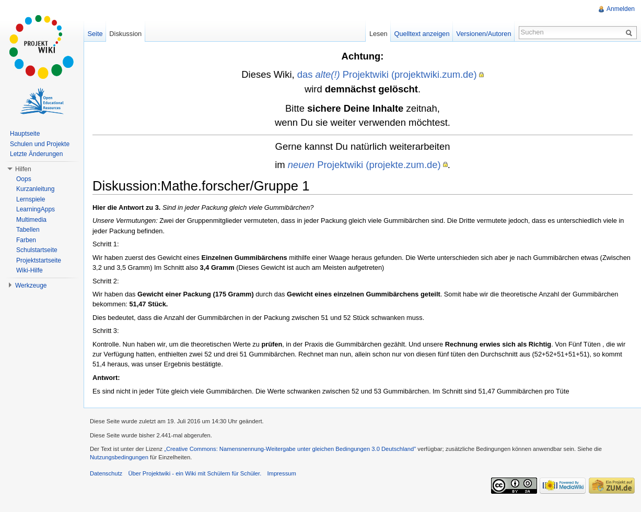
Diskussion (125, 34)
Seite (94, 34)
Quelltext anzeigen (422, 34)
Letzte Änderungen (36, 154)
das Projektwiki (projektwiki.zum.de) (387, 74)
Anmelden (621, 9)
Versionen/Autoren (483, 34)
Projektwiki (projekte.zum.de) (364, 164)
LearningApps (35, 209)
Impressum (281, 473)
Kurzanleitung (35, 189)
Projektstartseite (38, 260)
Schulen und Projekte (39, 144)
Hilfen (23, 169)
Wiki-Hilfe (29, 270)
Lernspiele (30, 199)
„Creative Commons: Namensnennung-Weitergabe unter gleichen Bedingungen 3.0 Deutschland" (290, 449)
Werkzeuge (30, 285)
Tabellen (28, 229)
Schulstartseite (36, 250)
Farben (26, 240)
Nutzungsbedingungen (119, 457)
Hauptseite (25, 133)
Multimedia (31, 219)
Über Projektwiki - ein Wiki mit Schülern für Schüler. (194, 473)
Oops (23, 179)
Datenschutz (106, 473)
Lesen (378, 34)
